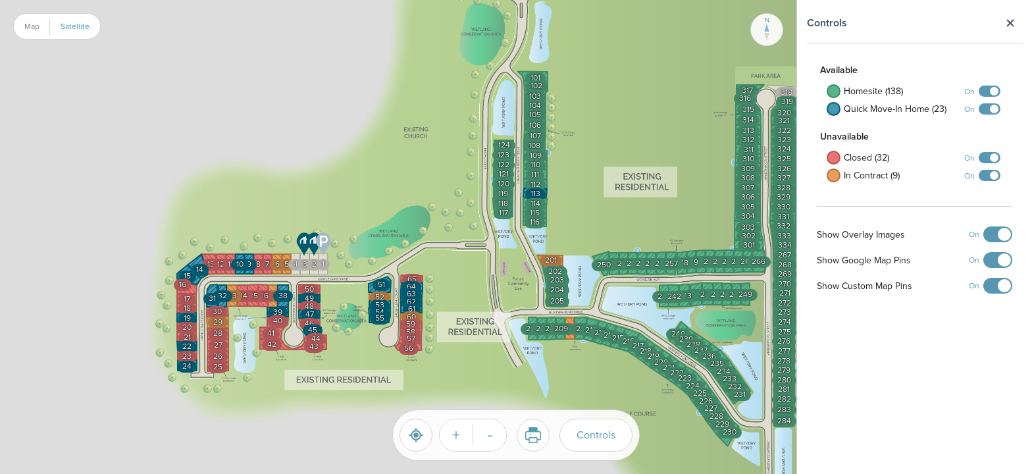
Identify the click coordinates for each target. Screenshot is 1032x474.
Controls (596, 434)
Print (529, 435)
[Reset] (416, 435)
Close (1010, 23)
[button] (304, 244)
